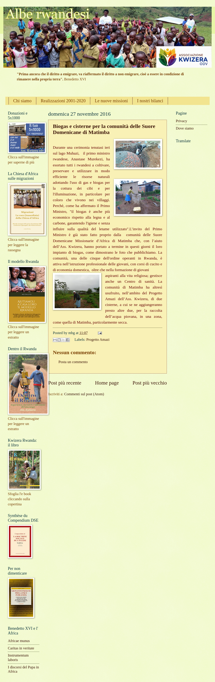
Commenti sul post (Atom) (84, 394)
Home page (107, 383)
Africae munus (19, 641)
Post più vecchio (150, 383)
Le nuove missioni (111, 100)
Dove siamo (185, 128)
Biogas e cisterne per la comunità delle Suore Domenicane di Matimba (104, 129)
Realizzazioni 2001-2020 (63, 100)
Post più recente (64, 383)
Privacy (181, 121)
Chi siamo (22, 100)
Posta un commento (73, 362)
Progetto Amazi (98, 339)
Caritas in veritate (21, 648)
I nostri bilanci (150, 100)
